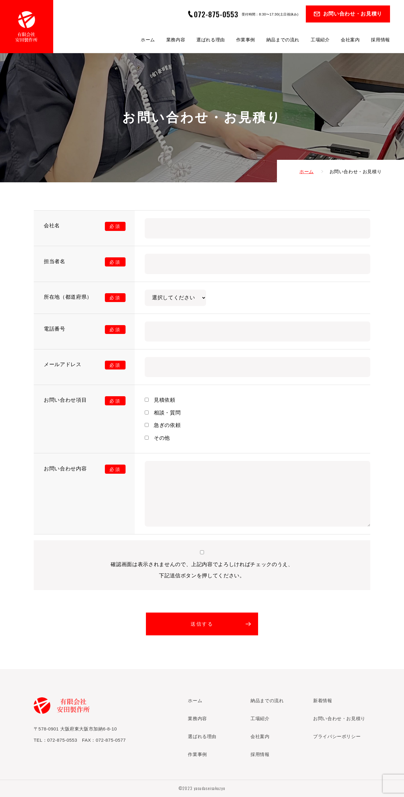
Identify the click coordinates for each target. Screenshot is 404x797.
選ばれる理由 (210, 39)
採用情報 (380, 39)
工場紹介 (320, 39)
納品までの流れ (282, 39)
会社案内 (350, 39)
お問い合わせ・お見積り (352, 14)
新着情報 (322, 700)
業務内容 (175, 39)
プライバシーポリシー (337, 736)
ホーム (148, 39)
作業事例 (245, 39)
